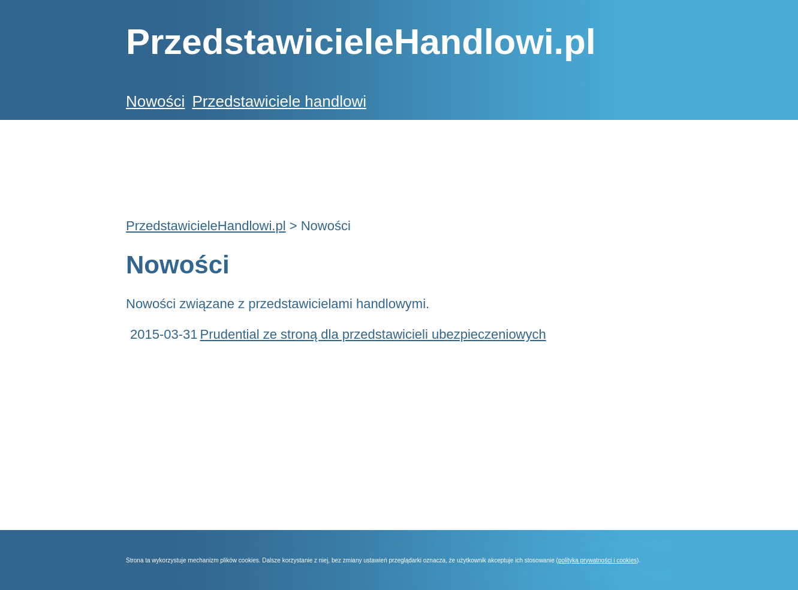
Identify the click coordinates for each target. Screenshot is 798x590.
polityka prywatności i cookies (597, 560)
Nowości (155, 101)
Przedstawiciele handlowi (279, 101)
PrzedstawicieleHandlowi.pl (206, 225)
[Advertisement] (344, 162)
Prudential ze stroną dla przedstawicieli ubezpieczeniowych (373, 334)
